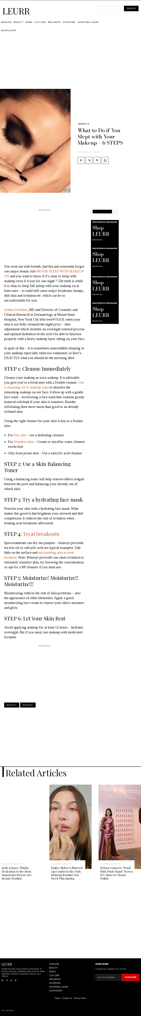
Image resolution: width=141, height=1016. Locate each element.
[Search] (131, 8)
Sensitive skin (24, 442)
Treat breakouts (41, 533)
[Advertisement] (70, 64)
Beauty (84, 124)
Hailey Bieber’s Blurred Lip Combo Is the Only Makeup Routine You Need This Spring (66, 873)
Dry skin (20, 435)
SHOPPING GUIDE (102, 211)
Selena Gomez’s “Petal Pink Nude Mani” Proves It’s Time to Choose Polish (116, 873)
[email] (108, 977)
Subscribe (130, 977)
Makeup (28, 705)
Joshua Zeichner (15, 310)
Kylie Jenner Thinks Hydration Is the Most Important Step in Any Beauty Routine (17, 873)
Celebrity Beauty (12, 864)
